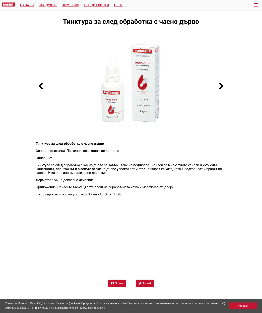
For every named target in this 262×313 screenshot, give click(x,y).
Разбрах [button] (243, 305)
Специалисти (96, 5)
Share (117, 283)
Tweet (145, 283)
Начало (27, 5)
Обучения (70, 5)
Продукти (48, 5)
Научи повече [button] (96, 307)
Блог (118, 5)
